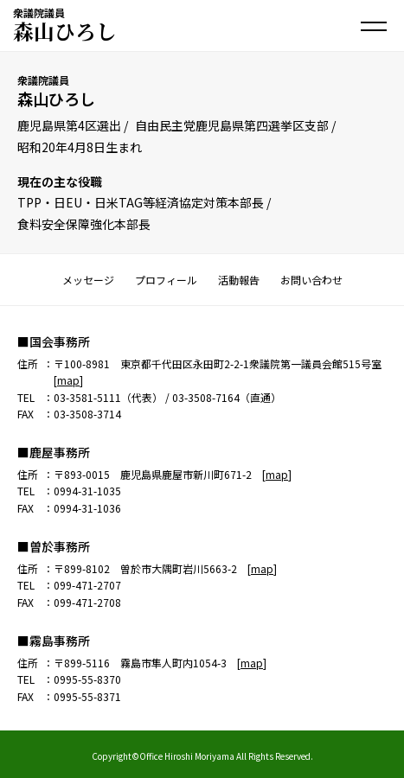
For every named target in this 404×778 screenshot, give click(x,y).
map (68, 380)
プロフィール (166, 279)
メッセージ (88, 279)
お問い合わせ (311, 279)
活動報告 (239, 279)
